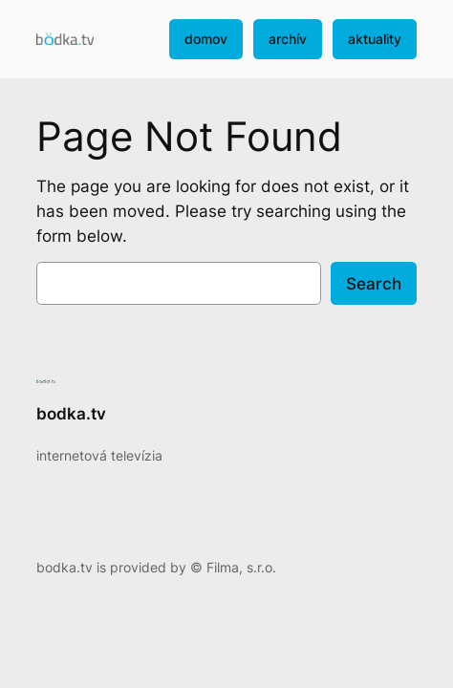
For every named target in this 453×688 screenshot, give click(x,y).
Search (373, 283)
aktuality (374, 39)
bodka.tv (71, 413)
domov (205, 39)
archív (288, 39)
